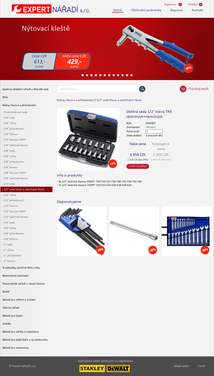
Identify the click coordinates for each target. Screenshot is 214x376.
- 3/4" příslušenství (13, 233)
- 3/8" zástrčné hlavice (15, 178)
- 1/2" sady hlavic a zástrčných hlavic (23, 189)
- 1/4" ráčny (9, 123)
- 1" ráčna (8, 250)
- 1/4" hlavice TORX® (14, 139)
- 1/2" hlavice (10, 206)
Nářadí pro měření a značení (19, 299)
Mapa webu (181, 366)
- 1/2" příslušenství (13, 200)
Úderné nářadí (10, 307)
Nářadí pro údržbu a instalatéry (20, 331)
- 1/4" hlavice (10, 134)
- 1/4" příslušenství (13, 128)
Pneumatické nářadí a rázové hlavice (23, 283)
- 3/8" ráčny (9, 156)
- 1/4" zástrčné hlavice (15, 145)
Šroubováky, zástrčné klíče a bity (21, 267)
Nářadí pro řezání (12, 315)
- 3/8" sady (8, 150)
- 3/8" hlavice (10, 167)
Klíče (5, 97)
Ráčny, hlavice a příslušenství (19, 105)
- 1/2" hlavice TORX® (14, 211)
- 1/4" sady (8, 117)
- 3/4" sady (8, 222)
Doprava (176, 10)
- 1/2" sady (8, 184)
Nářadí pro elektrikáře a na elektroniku (25, 339)
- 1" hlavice (8, 261)
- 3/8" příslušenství (13, 162)
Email (201, 366)
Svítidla (6, 323)
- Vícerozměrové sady (14, 112)
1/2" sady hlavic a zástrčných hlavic (119, 100)
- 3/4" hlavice (10, 239)
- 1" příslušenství (11, 255)
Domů (117, 10)
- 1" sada (7, 244)
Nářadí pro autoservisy (15, 347)
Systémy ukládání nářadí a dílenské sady (25, 89)
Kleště (5, 291)
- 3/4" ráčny (9, 228)
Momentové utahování (15, 275)
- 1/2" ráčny (9, 195)
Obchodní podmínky (146, 10)
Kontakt (197, 10)
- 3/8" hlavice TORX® (14, 173)
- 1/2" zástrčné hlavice (15, 217)
